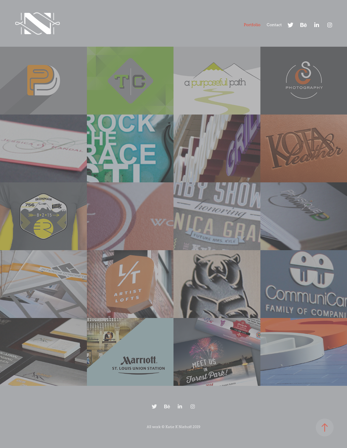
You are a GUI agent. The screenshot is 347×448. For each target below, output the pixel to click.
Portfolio (252, 25)
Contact (274, 25)
